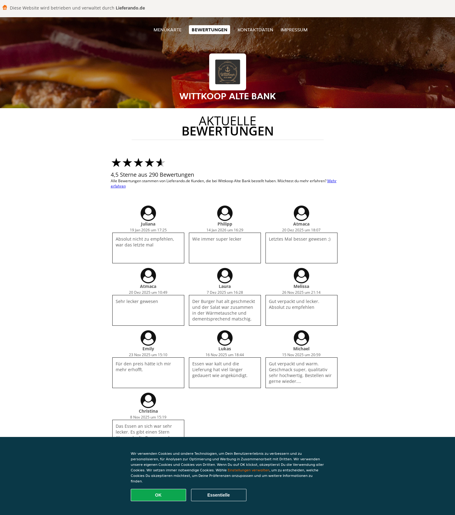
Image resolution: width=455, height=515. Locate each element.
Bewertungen (209, 29)
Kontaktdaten (255, 29)
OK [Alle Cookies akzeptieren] (158, 495)
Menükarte (168, 29)
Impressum (294, 29)
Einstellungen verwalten (248, 470)
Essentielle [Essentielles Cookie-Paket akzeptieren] (218, 495)
